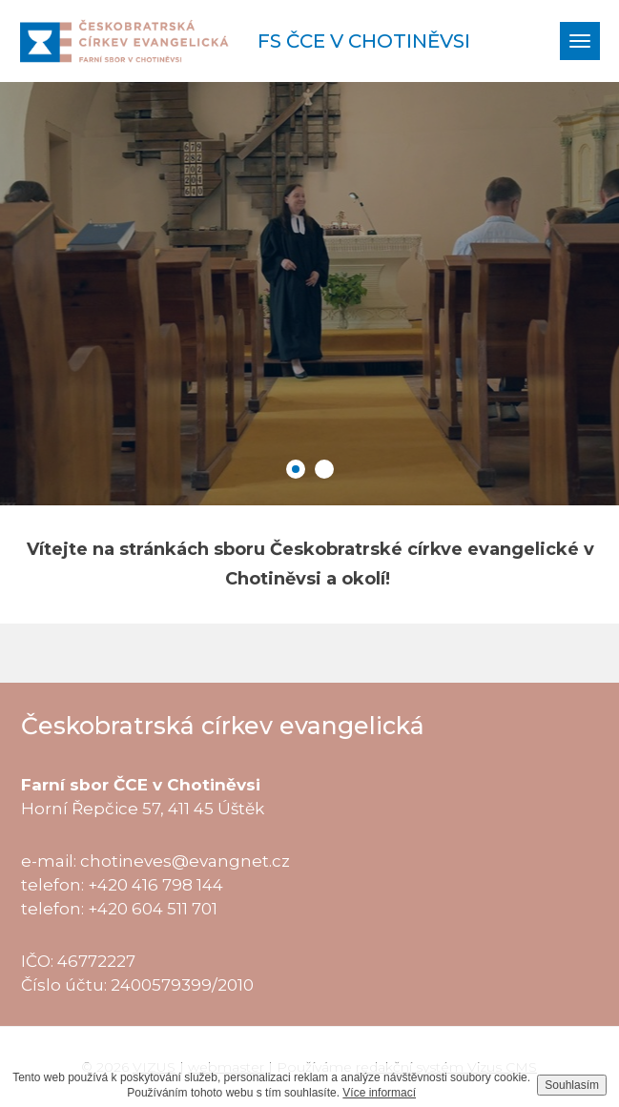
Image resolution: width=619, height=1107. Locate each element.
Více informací (379, 1092)
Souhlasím (572, 1085)
